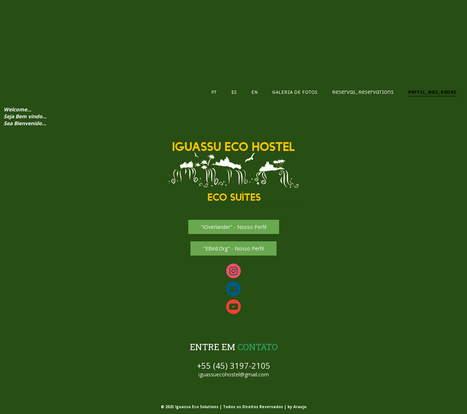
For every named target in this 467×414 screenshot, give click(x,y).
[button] (233, 227)
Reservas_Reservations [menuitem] (363, 92)
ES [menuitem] (234, 92)
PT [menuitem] (214, 92)
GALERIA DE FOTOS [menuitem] (294, 92)
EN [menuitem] (254, 92)
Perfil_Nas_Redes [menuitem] (432, 92)
